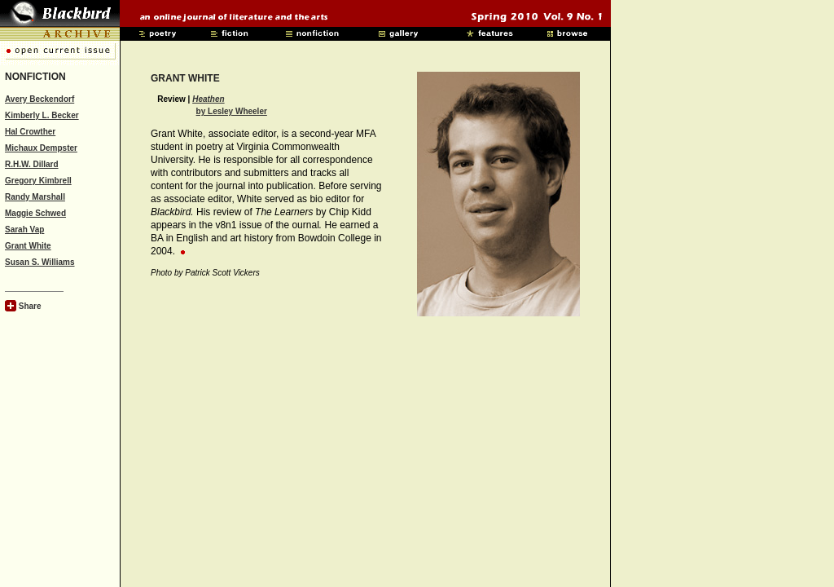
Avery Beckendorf (39, 99)
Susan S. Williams (40, 262)
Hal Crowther (30, 131)
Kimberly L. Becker (42, 115)
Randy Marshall (35, 196)
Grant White (28, 245)
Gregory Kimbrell (38, 180)
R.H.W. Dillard (32, 164)
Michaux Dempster (41, 147)
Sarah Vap (24, 229)
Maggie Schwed (35, 213)
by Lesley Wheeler (231, 111)
